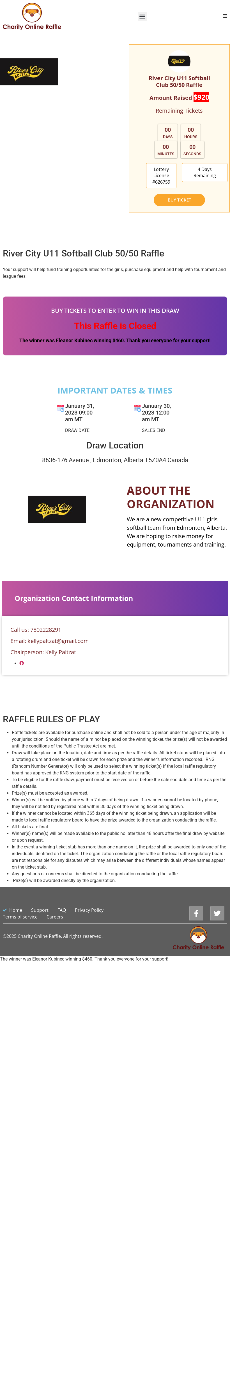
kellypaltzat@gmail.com (58, 606)
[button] (142, 16)
